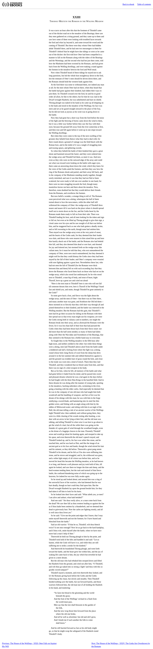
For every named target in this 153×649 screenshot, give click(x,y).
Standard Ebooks (12, 4)
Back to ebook (128, 4)
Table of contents (144, 4)
